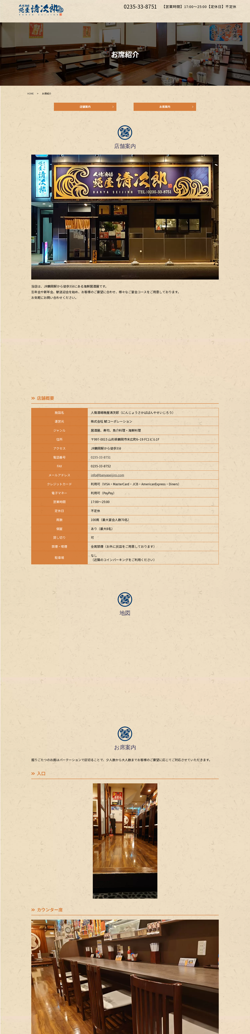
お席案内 (165, 107)
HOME (30, 93)
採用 (200, 14)
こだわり (133, 14)
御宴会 (152, 14)
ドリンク (184, 14)
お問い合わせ (220, 14)
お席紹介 (113, 14)
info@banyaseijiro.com (107, 477)
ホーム (94, 14)
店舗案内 (85, 107)
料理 (167, 14)
